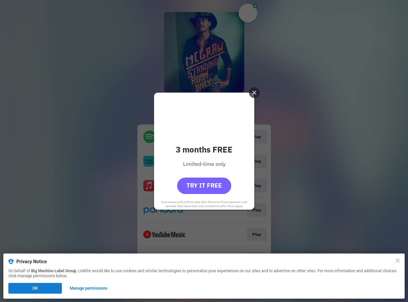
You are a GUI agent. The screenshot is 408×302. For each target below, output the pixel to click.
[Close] (397, 260)
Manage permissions (89, 288)
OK (35, 288)
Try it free (204, 185)
